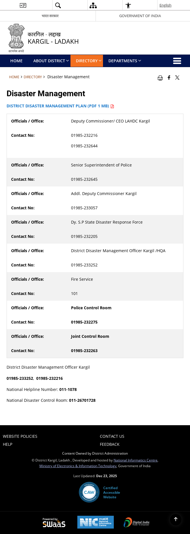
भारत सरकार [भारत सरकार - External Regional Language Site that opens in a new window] (50, 15)
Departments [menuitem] (124, 60)
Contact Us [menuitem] (112, 436)
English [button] (165, 5)
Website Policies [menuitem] (20, 436)
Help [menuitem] (7, 444)
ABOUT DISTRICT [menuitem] (51, 60)
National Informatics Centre (135, 460)
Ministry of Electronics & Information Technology (77, 465)
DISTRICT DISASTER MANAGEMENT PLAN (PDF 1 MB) (60, 106)
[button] (58, 5)
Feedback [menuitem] (110, 444)
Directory (33, 77)
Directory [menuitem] (89, 60)
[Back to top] (175, 519)
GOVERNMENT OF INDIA (140, 15)
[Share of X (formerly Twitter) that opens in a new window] (177, 77)
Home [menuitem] (16, 60)
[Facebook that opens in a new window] (169, 77)
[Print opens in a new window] (160, 77)
